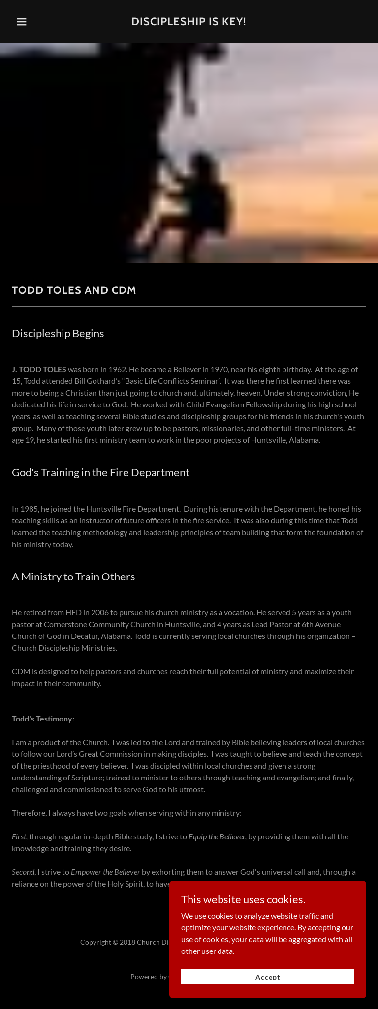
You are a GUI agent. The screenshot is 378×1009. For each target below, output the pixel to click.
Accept (267, 1000)
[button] (28, 21)
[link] (189, 22)
